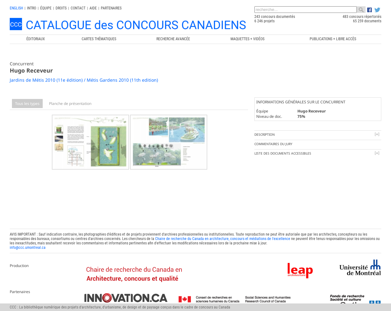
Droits (61, 8)
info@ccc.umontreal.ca (28, 246)
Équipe (46, 8)
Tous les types (27, 103)
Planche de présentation (70, 103)
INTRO (31, 8)
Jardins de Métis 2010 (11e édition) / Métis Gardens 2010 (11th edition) (84, 80)
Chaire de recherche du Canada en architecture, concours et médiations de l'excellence (222, 237)
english (16, 8)
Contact (78, 8)
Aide (93, 8)
